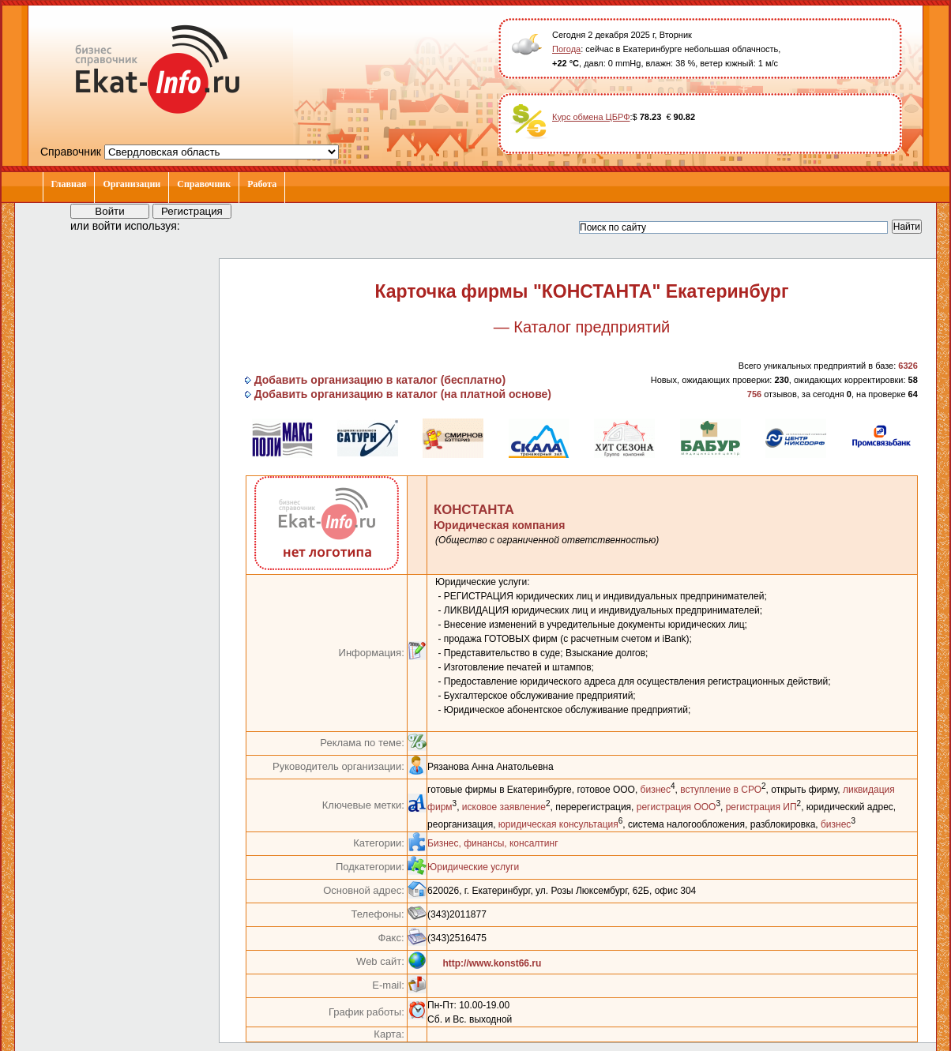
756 (754, 394)
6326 (907, 365)
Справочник (204, 184)
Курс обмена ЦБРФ (591, 117)
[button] (206, 225)
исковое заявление (504, 807)
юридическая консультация (558, 824)
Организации (131, 184)
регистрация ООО (676, 807)
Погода (566, 49)
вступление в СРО (720, 789)
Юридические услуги (473, 867)
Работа (261, 184)
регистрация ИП (761, 807)
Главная (69, 184)
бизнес (656, 789)
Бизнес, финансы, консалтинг (492, 843)
